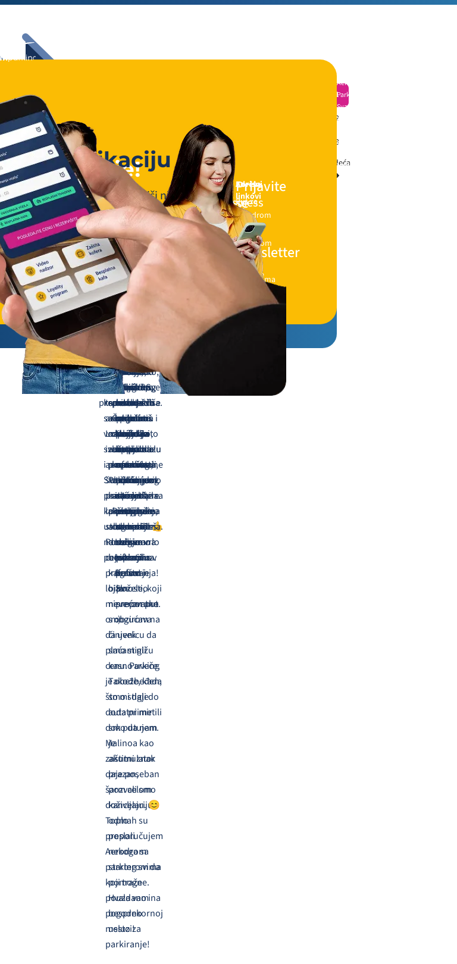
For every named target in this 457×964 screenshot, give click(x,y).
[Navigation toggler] (380, 46)
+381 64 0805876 (250, 486)
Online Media (347, 160)
